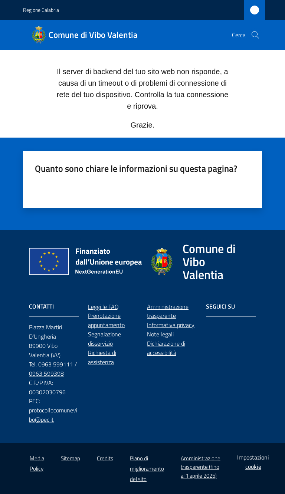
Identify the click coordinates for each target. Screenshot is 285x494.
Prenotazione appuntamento (106, 320)
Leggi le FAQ (103, 306)
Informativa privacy (170, 324)
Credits (105, 458)
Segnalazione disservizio (104, 339)
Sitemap (70, 458)
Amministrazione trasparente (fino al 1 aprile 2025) (200, 467)
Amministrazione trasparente (168, 311)
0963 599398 (46, 373)
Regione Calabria (41, 10)
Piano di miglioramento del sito (147, 468)
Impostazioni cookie (253, 462)
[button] (255, 35)
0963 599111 (55, 364)
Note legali (160, 334)
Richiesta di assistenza (102, 357)
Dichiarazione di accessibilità (166, 348)
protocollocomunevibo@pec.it (53, 415)
